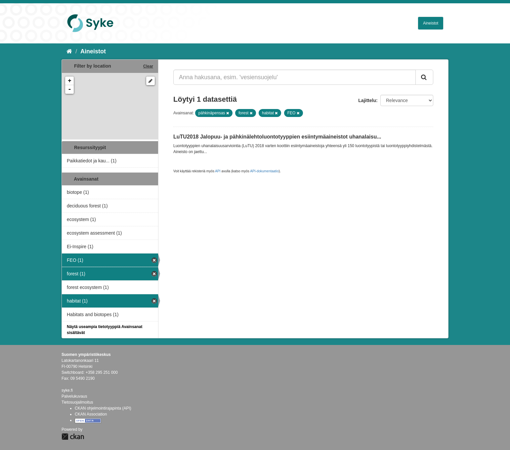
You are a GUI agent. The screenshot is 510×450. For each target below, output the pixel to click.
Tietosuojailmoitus (77, 402)
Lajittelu (367, 100)
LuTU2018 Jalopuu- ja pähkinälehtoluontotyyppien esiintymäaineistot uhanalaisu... (277, 137)
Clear (148, 66)
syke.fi (67, 390)
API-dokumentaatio (264, 171)
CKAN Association (91, 414)
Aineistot (430, 23)
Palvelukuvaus (74, 396)
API (217, 171)
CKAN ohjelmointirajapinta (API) (103, 408)
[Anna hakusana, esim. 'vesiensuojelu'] (294, 77)
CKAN (73, 436)
